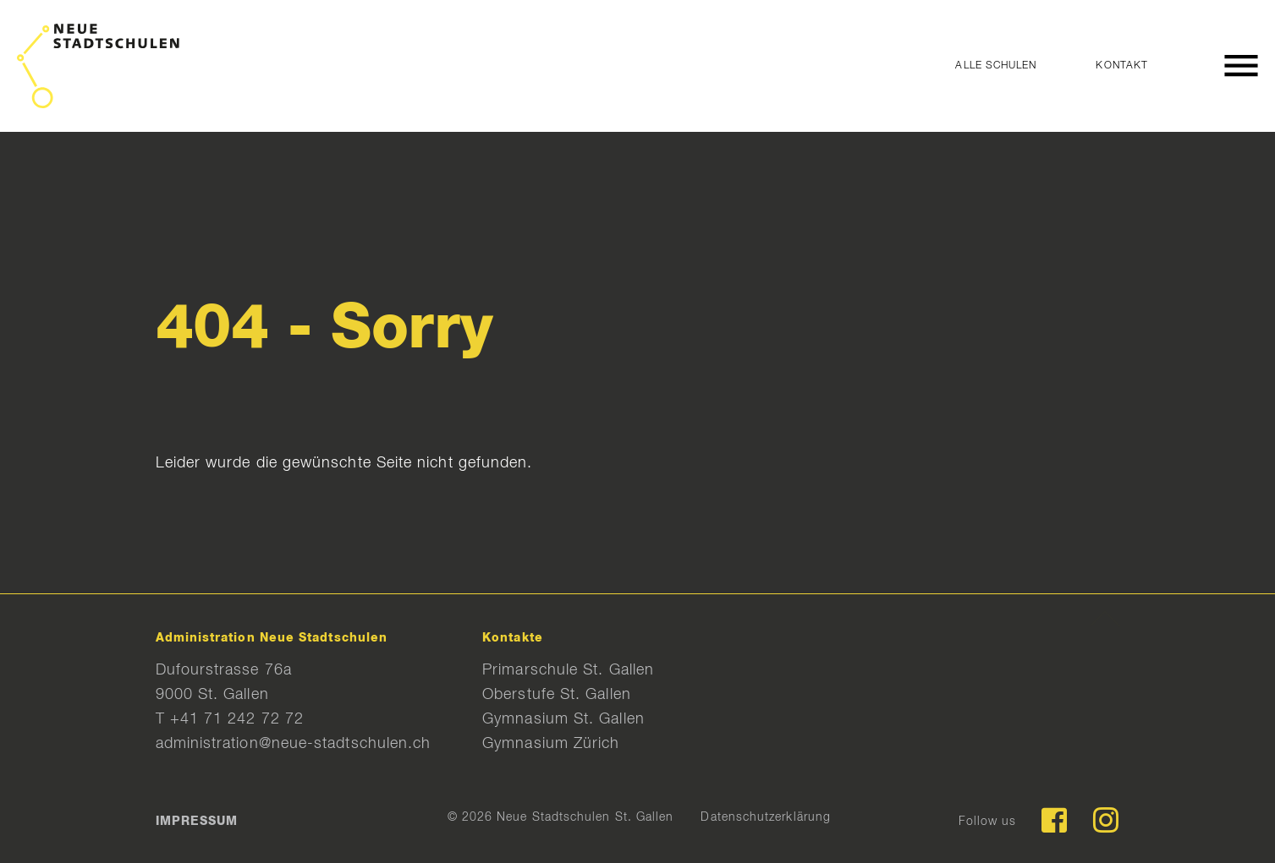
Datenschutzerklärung (766, 817)
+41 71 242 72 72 (237, 719)
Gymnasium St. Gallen (563, 719)
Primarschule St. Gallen (568, 670)
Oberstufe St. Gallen (556, 694)
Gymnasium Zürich (550, 743)
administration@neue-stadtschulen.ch (293, 743)
